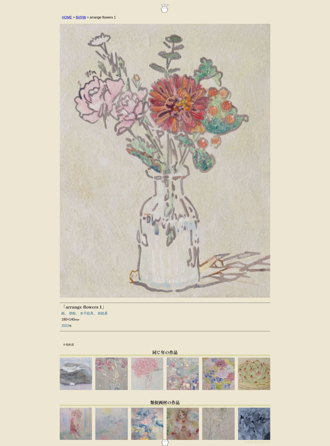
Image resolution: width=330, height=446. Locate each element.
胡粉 (72, 313)
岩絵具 (103, 313)
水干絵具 (86, 313)
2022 (65, 326)
